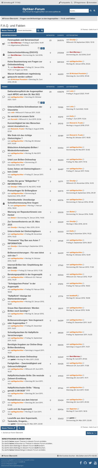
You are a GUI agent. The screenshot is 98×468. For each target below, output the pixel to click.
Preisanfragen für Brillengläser (22, 191)
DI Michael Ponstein (19, 79)
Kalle (72, 116)
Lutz (71, 91)
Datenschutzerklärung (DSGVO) (23, 52)
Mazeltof (9, 464)
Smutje (73, 40)
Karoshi (14, 119)
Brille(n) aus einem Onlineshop (22, 357)
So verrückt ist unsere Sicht (21, 116)
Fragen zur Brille (21, 70)
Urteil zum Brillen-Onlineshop (22, 160)
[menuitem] (17, 2)
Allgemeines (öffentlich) (20, 45)
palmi (13, 359)
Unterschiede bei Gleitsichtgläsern (24, 231)
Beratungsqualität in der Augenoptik (25, 274)
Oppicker (73, 409)
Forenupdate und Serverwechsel (23, 40)
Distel (13, 218)
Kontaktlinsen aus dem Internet (23, 400)
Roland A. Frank (17, 129)
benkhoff (73, 296)
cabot (15, 464)
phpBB (11, 460)
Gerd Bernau (16, 43)
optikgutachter (76, 61)
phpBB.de (22, 462)
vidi (12, 112)
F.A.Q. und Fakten (13, 25)
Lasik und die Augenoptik (20, 409)
